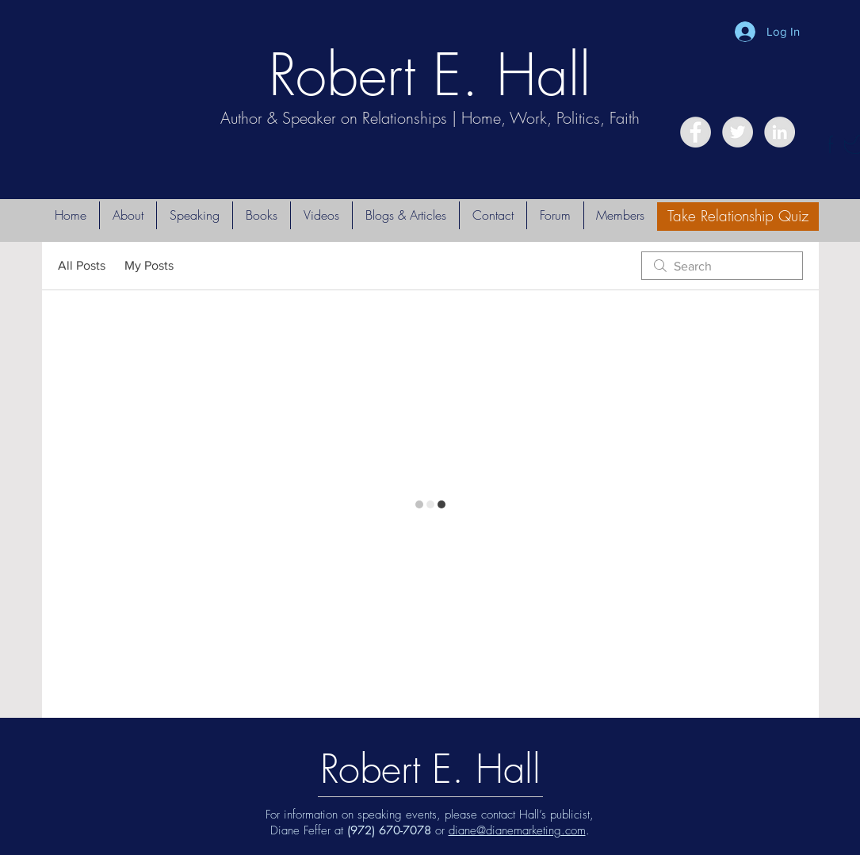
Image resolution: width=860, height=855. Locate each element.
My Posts (149, 265)
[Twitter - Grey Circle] (737, 132)
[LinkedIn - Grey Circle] (779, 132)
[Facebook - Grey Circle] (695, 132)
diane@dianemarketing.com (517, 830)
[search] (722, 265)
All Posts (81, 265)
